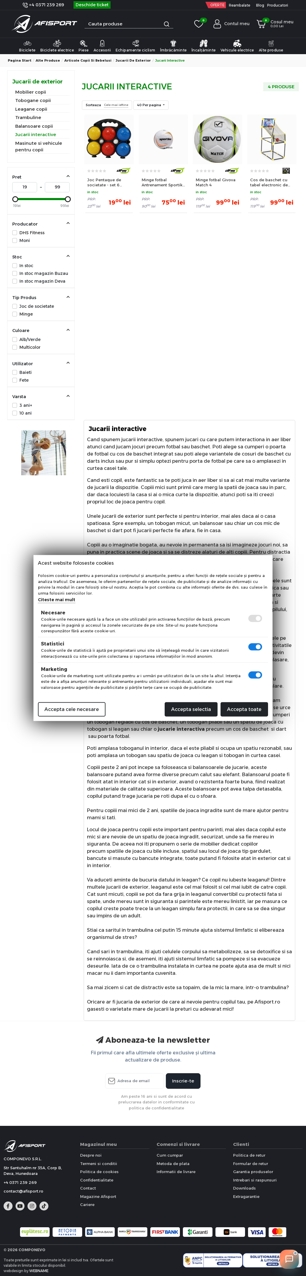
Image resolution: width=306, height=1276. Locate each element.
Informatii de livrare (176, 1171)
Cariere (87, 1204)
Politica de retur (249, 1155)
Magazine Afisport (98, 1196)
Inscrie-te (183, 1081)
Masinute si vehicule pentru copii (38, 146)
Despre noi (91, 1155)
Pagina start (19, 60)
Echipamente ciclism (135, 45)
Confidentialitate (96, 1180)
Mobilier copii (30, 92)
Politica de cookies (99, 1171)
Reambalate (239, 5)
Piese (84, 45)
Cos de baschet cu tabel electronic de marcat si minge (269, 182)
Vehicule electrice (237, 45)
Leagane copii (31, 109)
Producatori (277, 5)
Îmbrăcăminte (173, 45)
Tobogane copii (33, 100)
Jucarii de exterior (133, 60)
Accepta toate (244, 709)
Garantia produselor (253, 1171)
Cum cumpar (170, 1155)
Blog (260, 5)
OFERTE (217, 5)
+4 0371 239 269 (43, 4)
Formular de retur (250, 1163)
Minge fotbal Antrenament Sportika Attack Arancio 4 (163, 182)
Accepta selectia (191, 709)
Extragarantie (246, 1196)
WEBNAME (38, 1271)
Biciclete (27, 45)
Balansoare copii (34, 126)
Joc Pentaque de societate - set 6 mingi (104, 182)
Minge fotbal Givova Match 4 (215, 182)
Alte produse (271, 45)
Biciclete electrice (57, 45)
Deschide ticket (92, 4)
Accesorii (102, 45)
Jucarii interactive (35, 134)
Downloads (244, 1188)
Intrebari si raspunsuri (255, 1180)
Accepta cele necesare (72, 709)
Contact (88, 1188)
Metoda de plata (173, 1163)
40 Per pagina (149, 105)
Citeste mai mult (56, 599)
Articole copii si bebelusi (87, 60)
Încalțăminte (204, 45)
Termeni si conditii (98, 1163)
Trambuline (28, 117)
